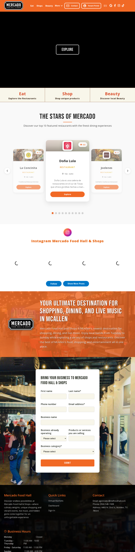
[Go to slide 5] (66, 213)
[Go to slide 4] (62, 213)
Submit (67, 462)
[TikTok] (123, 6)
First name (46, 391)
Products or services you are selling (80, 432)
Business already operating (50, 432)
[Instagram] (119, 6)
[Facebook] (115, 6)
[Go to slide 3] (59, 213)
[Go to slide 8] (76, 213)
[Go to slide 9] (79, 213)
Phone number (48, 404)
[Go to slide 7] (72, 213)
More (59, 6)
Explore (67, 49)
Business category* (51, 446)
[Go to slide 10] (82, 213)
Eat (32, 5)
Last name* (75, 391)
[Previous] (7, 171)
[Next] (128, 171)
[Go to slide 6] (69, 213)
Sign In (51, 510)
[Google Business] (110, 6)
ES (105, 5)
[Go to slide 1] (53, 213)
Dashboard (53, 505)
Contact (72, 5)
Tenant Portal (91, 5)
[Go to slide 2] (56, 213)
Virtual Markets (55, 500)
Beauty (49, 5)
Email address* (77, 404)
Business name (49, 417)
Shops (40, 5)
